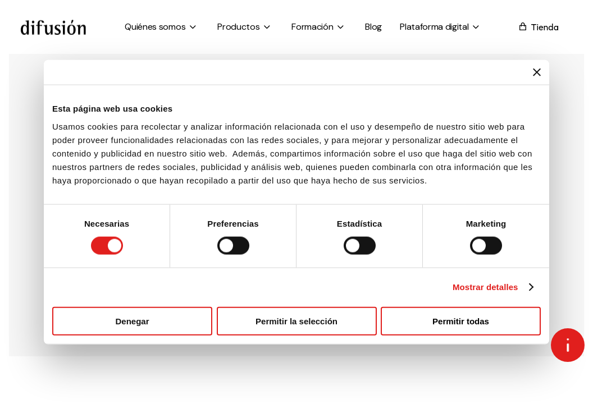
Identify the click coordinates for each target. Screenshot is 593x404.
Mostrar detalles (485, 287)
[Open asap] (568, 345)
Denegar (132, 320)
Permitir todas (460, 320)
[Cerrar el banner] (537, 72)
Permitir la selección (296, 320)
